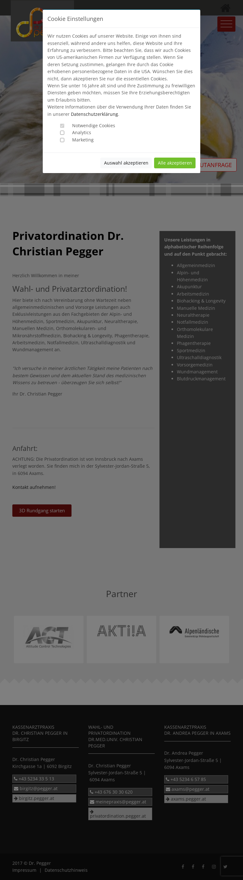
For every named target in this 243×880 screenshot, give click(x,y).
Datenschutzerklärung (94, 114)
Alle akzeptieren (175, 163)
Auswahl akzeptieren (126, 163)
